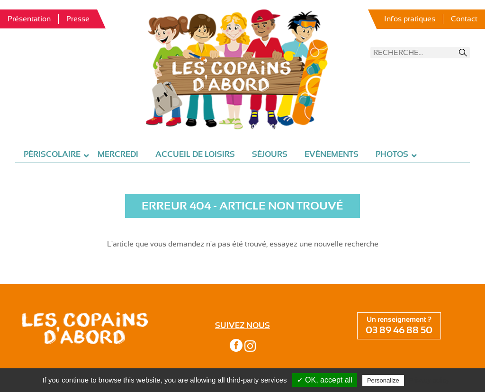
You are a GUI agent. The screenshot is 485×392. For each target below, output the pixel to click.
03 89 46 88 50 (399, 330)
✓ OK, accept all (324, 380)
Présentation (29, 19)
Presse (78, 19)
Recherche (463, 52)
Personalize (383, 380)
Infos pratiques (409, 19)
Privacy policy (429, 380)
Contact (464, 19)
